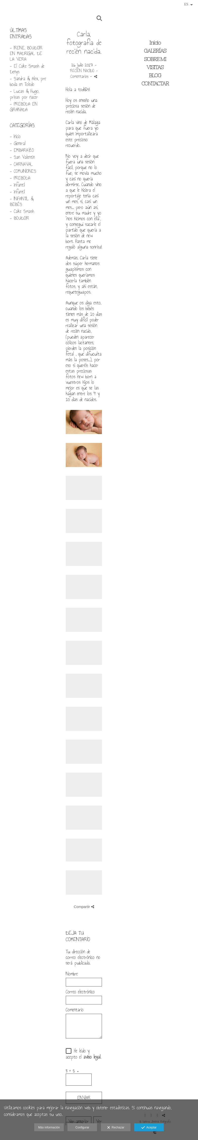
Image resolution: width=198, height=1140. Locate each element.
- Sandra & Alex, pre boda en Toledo (28, 81)
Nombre (72, 974)
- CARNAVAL (21, 164)
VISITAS (155, 67)
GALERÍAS (155, 51)
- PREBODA (20, 178)
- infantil (17, 185)
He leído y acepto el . (83, 1054)
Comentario (74, 1010)
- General (18, 143)
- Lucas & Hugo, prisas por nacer (24, 94)
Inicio (155, 43)
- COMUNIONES (23, 171)
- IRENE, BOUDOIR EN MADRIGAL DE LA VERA (26, 53)
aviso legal (91, 1057)
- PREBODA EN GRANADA (23, 106)
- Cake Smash (22, 211)
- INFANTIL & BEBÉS (21, 201)
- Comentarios (84, 73)
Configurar (82, 1127)
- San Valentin (22, 157)
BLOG (155, 75)
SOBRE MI (155, 59)
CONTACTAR (155, 83)
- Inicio (15, 136)
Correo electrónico (80, 992)
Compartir (84, 907)
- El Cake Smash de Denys (27, 69)
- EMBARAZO (22, 150)
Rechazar (115, 1128)
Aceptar (148, 1128)
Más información (49, 1127)
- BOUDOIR (19, 218)
